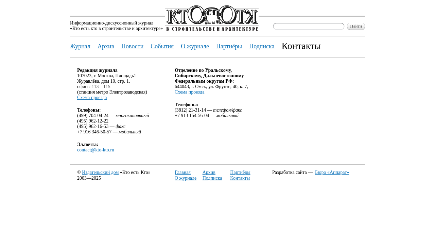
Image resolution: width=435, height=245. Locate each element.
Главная (183, 172)
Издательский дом (100, 172)
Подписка (212, 178)
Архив (209, 172)
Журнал (80, 46)
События (162, 46)
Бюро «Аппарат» (332, 172)
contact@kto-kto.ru (95, 149)
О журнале (185, 178)
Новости (132, 46)
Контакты (240, 178)
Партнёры (240, 172)
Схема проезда (92, 97)
